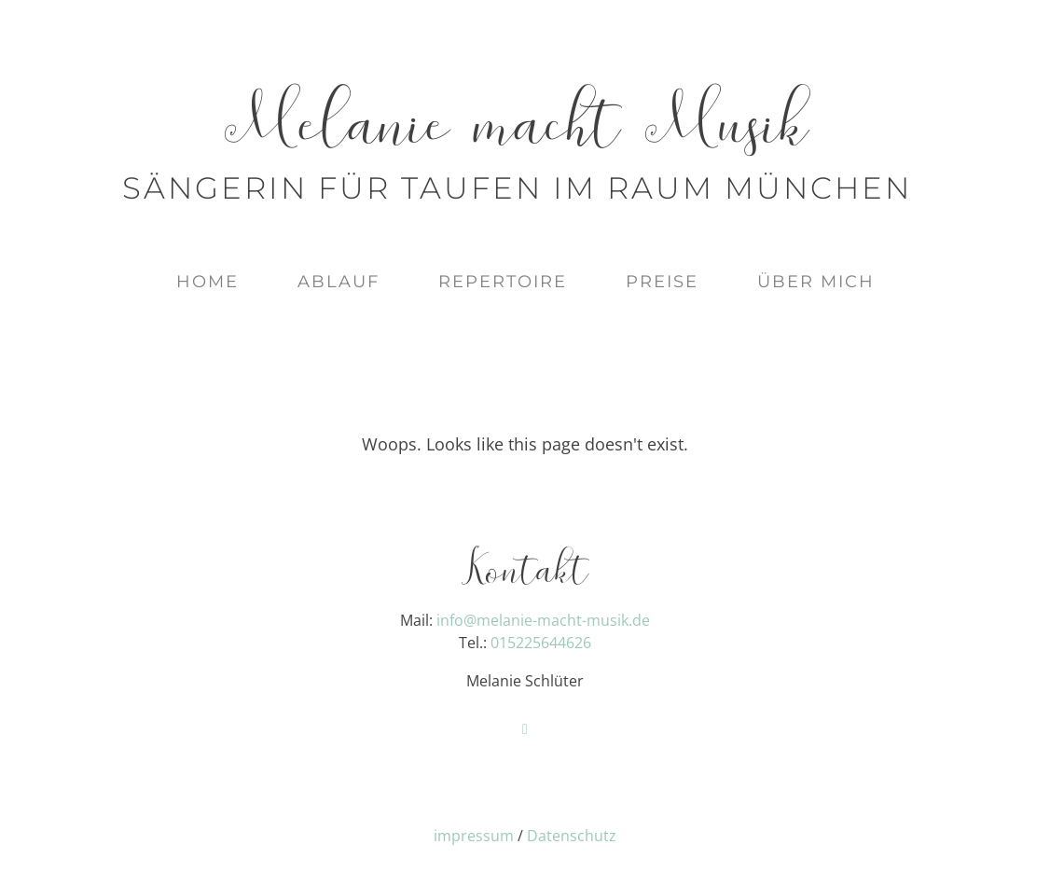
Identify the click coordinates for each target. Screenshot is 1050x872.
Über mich (816, 281)
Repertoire (502, 281)
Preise (662, 281)
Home (207, 281)
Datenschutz (571, 835)
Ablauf (338, 281)
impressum (474, 835)
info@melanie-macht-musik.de (543, 620)
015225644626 (540, 642)
